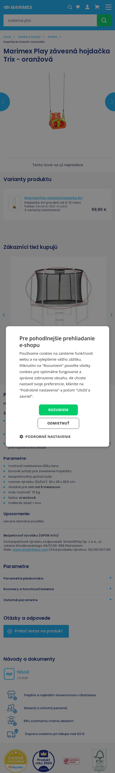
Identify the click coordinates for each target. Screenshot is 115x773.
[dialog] (57, 386)
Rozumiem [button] (58, 409)
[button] (45, 436)
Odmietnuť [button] (58, 423)
